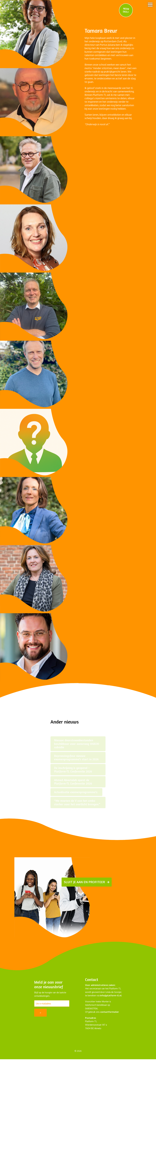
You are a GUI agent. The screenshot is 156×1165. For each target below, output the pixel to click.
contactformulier (109, 1011)
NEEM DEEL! (126, 10)
